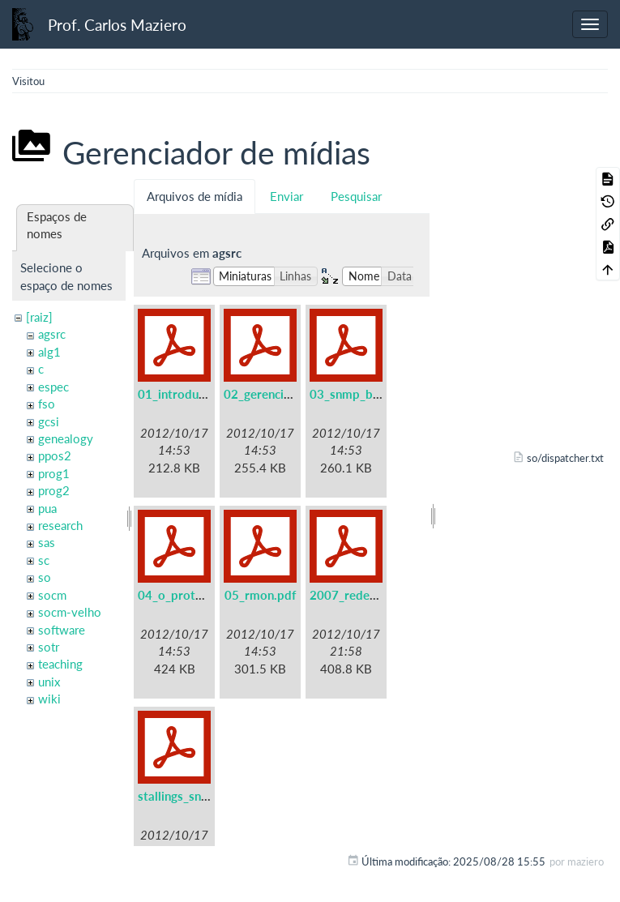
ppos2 (54, 455)
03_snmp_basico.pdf (366, 394)
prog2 (54, 490)
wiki (49, 698)
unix (49, 681)
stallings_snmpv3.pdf (196, 796)
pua (47, 508)
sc (43, 560)
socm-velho (69, 612)
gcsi (48, 421)
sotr (48, 646)
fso (46, 403)
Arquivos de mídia (194, 196)
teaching (60, 663)
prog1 (54, 473)
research (60, 525)
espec (53, 386)
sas (46, 542)
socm (52, 595)
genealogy (65, 438)
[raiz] (39, 317)
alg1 (49, 351)
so (44, 577)
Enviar (286, 196)
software (61, 629)
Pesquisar (356, 196)
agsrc (52, 334)
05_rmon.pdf (260, 595)
